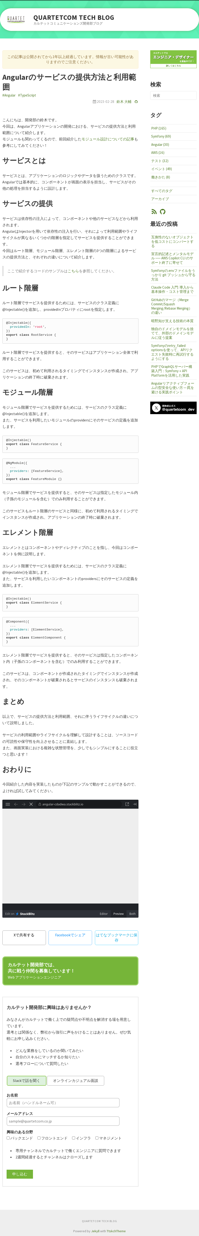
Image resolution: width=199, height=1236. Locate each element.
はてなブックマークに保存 (116, 937)
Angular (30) (160, 144)
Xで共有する (24, 935)
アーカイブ (160, 199)
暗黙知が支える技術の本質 (172, 321)
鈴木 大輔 (124, 101)
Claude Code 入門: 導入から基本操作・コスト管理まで (172, 289)
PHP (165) (158, 128)
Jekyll (95, 1231)
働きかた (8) (160, 177)
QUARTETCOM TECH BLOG (73, 17)
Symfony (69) (161, 136)
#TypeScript (27, 95)
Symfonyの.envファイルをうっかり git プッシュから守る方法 (173, 274)
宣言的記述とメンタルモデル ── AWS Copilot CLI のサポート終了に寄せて (172, 258)
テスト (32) (159, 161)
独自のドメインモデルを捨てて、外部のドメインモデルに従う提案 (172, 333)
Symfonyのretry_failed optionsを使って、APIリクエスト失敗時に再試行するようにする (172, 352)
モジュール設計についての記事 (107, 139)
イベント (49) (161, 169)
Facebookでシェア (70, 935)
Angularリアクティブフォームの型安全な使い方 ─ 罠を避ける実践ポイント (172, 387)
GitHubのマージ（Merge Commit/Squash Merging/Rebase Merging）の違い (171, 306)
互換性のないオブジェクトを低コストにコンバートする (172, 241)
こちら (73, 271)
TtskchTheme (116, 1231)
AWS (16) (157, 152)
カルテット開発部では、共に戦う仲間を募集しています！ (41, 971)
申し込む (19, 1174)
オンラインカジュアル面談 (75, 1080)
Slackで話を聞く (26, 1080)
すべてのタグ (161, 191)
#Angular (9, 95)
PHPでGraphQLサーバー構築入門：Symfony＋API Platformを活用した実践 (171, 370)
